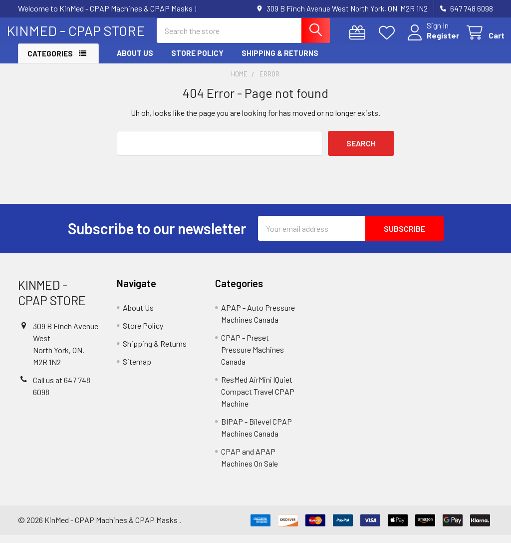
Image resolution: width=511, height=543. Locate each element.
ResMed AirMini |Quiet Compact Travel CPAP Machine (257, 399)
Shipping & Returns (280, 61)
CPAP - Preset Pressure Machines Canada (252, 357)
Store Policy (197, 61)
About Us (135, 61)
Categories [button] (50, 61)
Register (431, 41)
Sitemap (137, 369)
